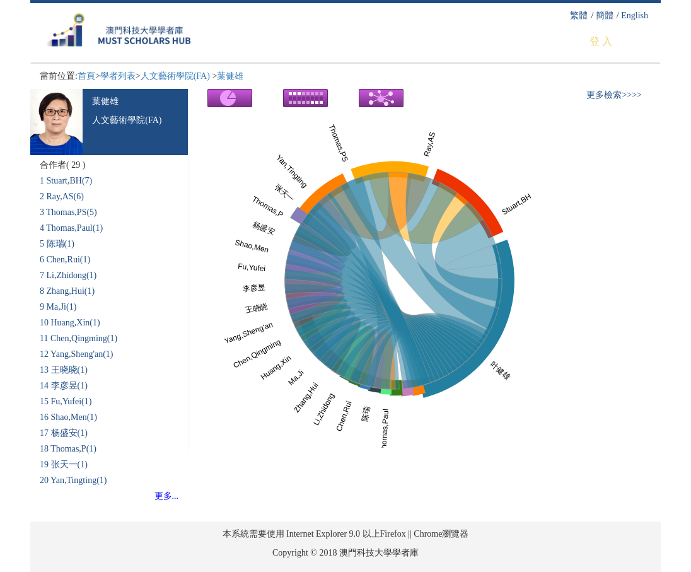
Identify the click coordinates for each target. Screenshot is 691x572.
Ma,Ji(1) (62, 307)
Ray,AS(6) (65, 196)
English (634, 15)
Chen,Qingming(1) (83, 338)
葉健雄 (230, 76)
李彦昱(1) (69, 385)
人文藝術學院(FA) (176, 76)
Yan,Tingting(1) (78, 480)
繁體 (579, 15)
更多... (166, 496)
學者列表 (118, 76)
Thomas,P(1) (73, 448)
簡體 (604, 15)
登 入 (600, 41)
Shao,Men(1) (74, 417)
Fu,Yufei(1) (71, 401)
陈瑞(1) (60, 243)
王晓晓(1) (69, 370)
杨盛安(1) (69, 433)
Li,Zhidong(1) (72, 275)
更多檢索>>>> (614, 95)
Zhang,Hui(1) (71, 291)
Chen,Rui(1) (69, 259)
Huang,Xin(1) (75, 322)
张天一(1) (69, 464)
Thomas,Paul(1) (74, 228)
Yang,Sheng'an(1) (81, 354)
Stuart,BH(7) (70, 180)
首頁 (86, 76)
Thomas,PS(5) (71, 212)
